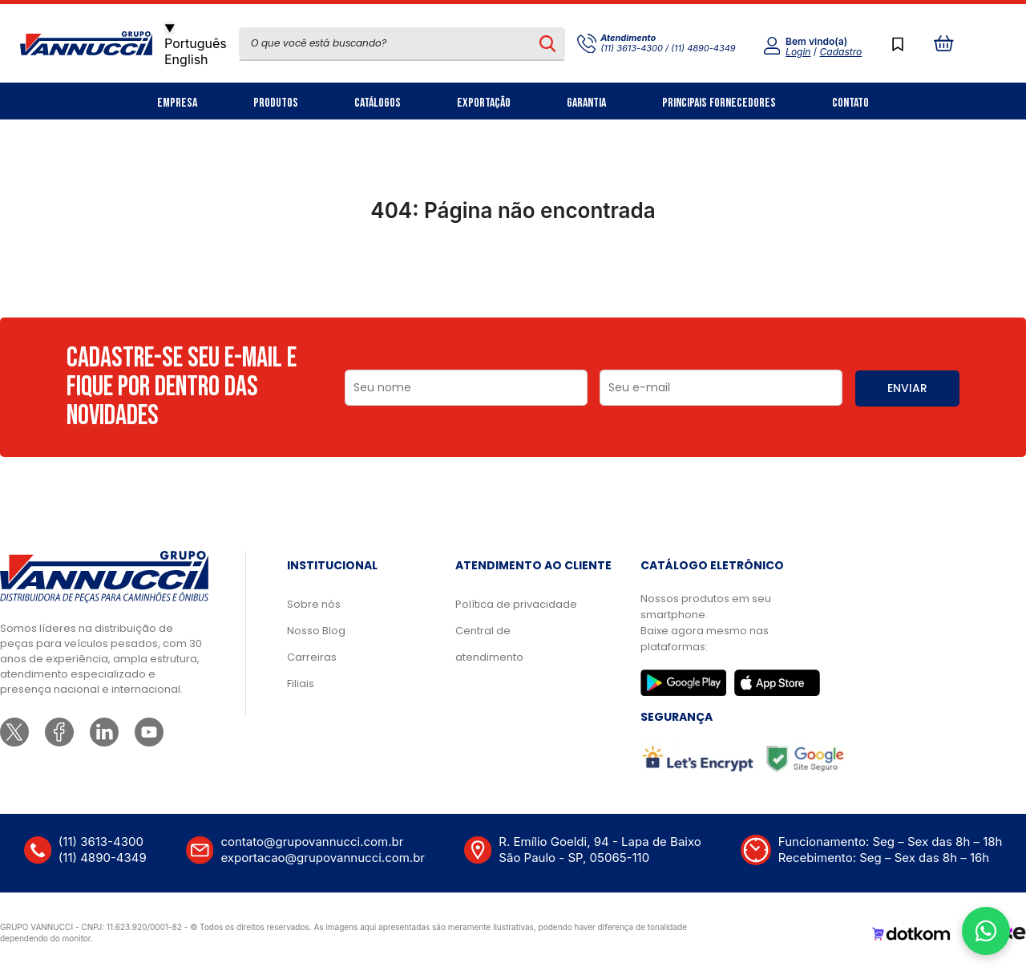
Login (798, 52)
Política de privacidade (516, 604)
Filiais (300, 683)
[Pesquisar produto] (548, 43)
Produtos (275, 103)
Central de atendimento (489, 644)
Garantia (586, 103)
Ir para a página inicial (513, 281)
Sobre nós (314, 604)
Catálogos (377, 103)
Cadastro (841, 52)
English (186, 59)
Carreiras (312, 657)
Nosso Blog (316, 630)
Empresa (177, 103)
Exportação (484, 103)
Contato (850, 103)
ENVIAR (907, 388)
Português (195, 43)
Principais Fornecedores (719, 103)
